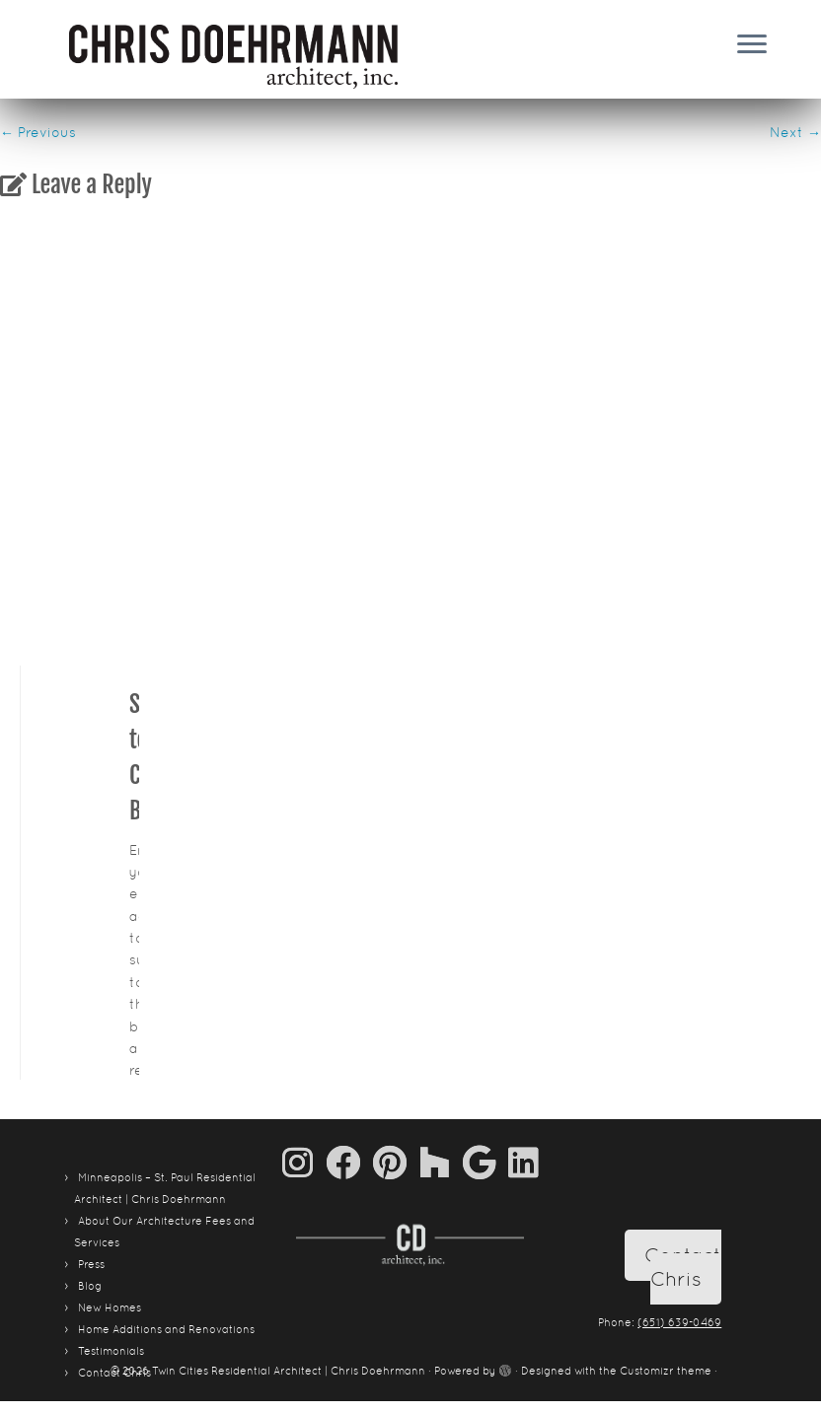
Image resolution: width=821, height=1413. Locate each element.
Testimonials (111, 1351)
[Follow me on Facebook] (349, 1162)
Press (91, 1264)
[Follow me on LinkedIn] (523, 1162)
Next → (795, 132)
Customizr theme (665, 1371)
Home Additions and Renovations (166, 1329)
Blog (90, 1286)
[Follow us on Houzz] (441, 1162)
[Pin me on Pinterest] (396, 1162)
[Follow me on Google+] (485, 1162)
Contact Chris (682, 1267)
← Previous (38, 132)
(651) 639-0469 (679, 1322)
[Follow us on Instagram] (304, 1162)
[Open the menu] (752, 45)
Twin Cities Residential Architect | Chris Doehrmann (288, 1371)
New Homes (109, 1307)
